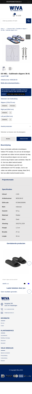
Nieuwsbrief (4, 352)
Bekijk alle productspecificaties (10, 84)
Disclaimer (4, 372)
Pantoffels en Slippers (7, 30)
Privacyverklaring (6, 365)
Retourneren (4, 348)
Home (2, 28)
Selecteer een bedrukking (10, 100)
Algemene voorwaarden (8, 362)
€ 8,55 (6, 288)
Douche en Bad (13, 28)
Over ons (3, 328)
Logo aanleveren (6, 342)
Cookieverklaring (6, 369)
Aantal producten (7, 129)
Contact (3, 331)
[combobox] (13, 20)
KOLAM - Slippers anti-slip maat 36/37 (14, 284)
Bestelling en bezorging (8, 345)
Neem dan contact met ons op (15, 95)
